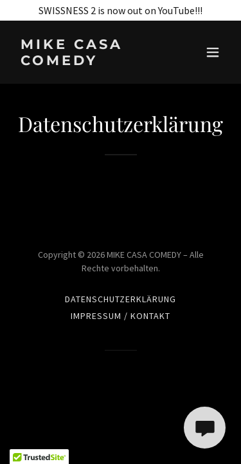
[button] (213, 52)
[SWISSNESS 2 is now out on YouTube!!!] (120, 10)
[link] (89, 61)
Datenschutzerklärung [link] (120, 299)
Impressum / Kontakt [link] (120, 316)
